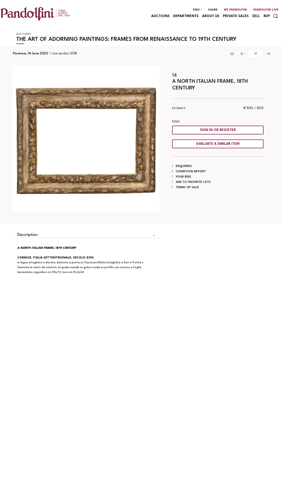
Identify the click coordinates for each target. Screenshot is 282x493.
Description (27, 235)
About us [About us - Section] (210, 16)
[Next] (268, 53)
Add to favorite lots (193, 182)
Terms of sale (187, 187)
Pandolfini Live (266, 9)
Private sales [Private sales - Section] (236, 16)
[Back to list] (233, 53)
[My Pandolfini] (235, 10)
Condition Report (191, 171)
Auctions (23, 34)
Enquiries (184, 166)
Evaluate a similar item (217, 144)
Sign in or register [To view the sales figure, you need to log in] (218, 130)
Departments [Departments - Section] (186, 16)
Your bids (183, 176)
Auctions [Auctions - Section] (160, 16)
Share (213, 9)
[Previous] (242, 53)
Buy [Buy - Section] (267, 16)
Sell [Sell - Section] (256, 16)
